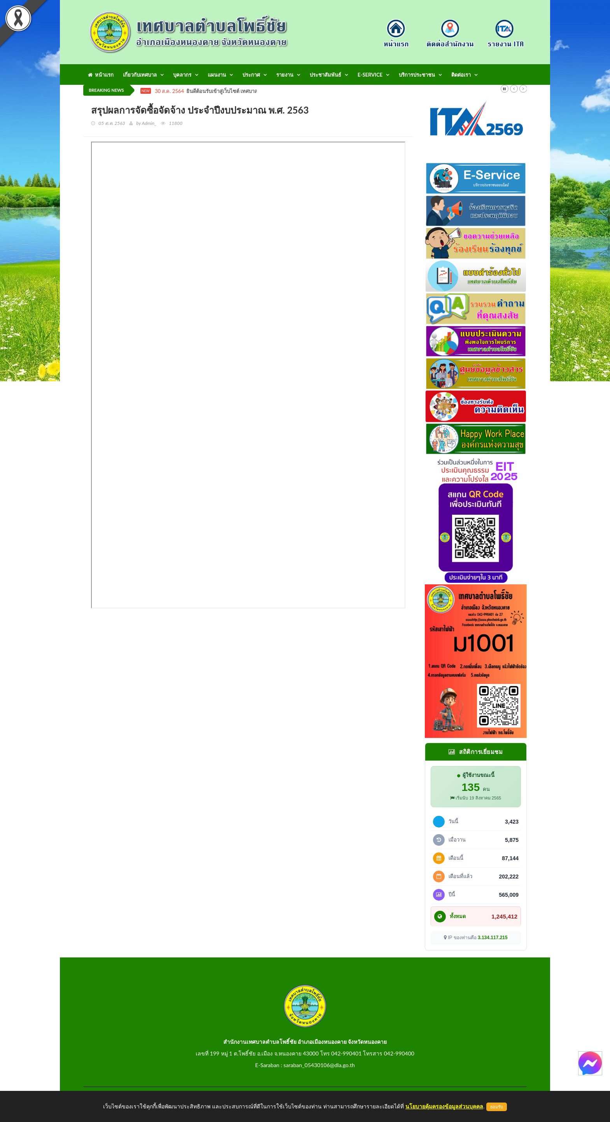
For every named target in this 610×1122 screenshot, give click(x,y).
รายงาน (284, 75)
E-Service (370, 75)
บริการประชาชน (417, 75)
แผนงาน (217, 75)
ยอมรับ (496, 1106)
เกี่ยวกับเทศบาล (140, 75)
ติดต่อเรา (461, 75)
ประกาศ (251, 75)
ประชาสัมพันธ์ (325, 75)
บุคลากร (182, 75)
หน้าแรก (101, 75)
